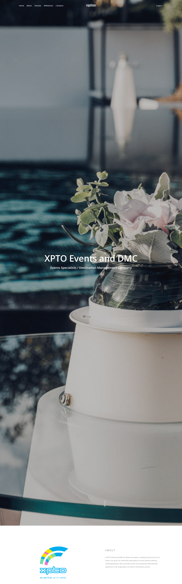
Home (21, 5)
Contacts (59, 5)
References (48, 5)
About (29, 5)
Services (38, 5)
